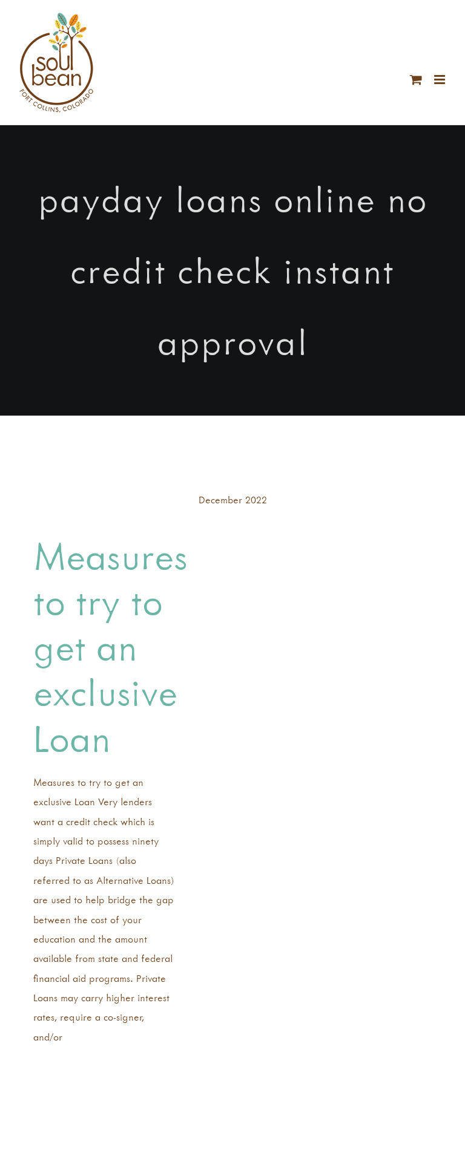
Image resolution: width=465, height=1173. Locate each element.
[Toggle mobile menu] (440, 79)
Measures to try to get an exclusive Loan (110, 647)
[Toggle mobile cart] (416, 79)
